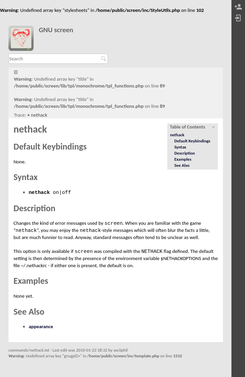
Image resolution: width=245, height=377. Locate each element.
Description (184, 153)
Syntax (180, 147)
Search (104, 58)
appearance (41, 326)
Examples (182, 159)
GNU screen (56, 30)
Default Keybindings (192, 140)
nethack (39, 115)
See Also (182, 165)
